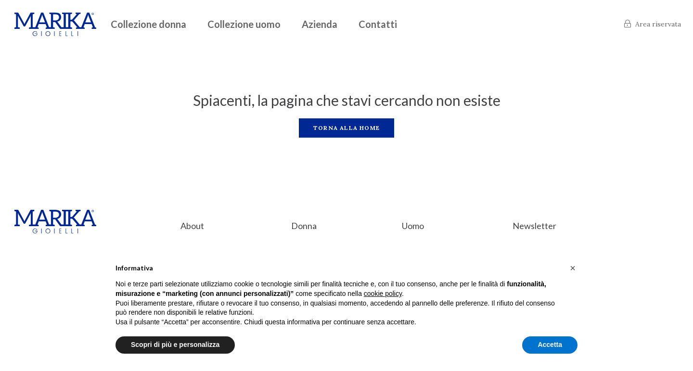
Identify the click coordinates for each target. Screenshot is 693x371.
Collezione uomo (244, 24)
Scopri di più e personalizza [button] (175, 344)
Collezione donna (148, 24)
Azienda (319, 24)
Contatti (378, 24)
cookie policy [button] (383, 293)
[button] (572, 268)
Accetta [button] (550, 344)
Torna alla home (346, 127)
